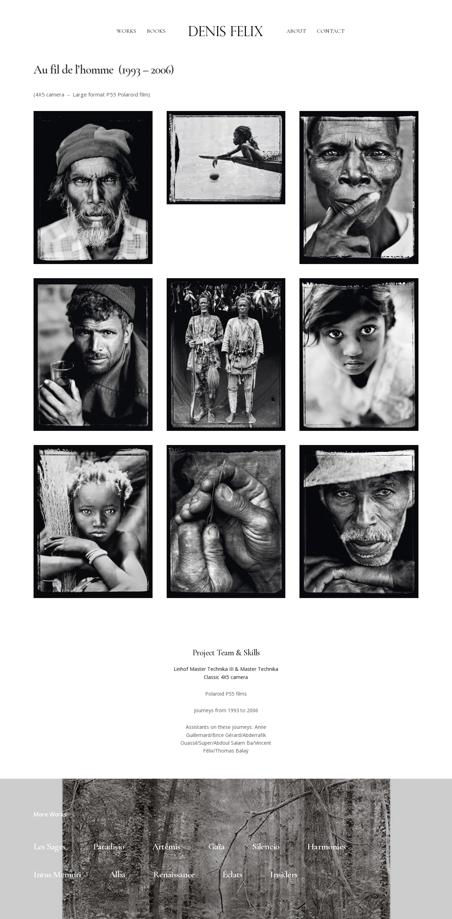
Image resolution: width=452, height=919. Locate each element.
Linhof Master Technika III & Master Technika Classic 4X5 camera (226, 673)
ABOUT (296, 31)
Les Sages (49, 846)
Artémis (166, 846)
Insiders (283, 874)
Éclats (232, 874)
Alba (117, 874)
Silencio (265, 846)
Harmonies (326, 846)
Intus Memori (57, 874)
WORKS (126, 31)
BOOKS (156, 31)
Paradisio (108, 846)
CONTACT (331, 31)
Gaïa (216, 846)
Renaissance (174, 874)
